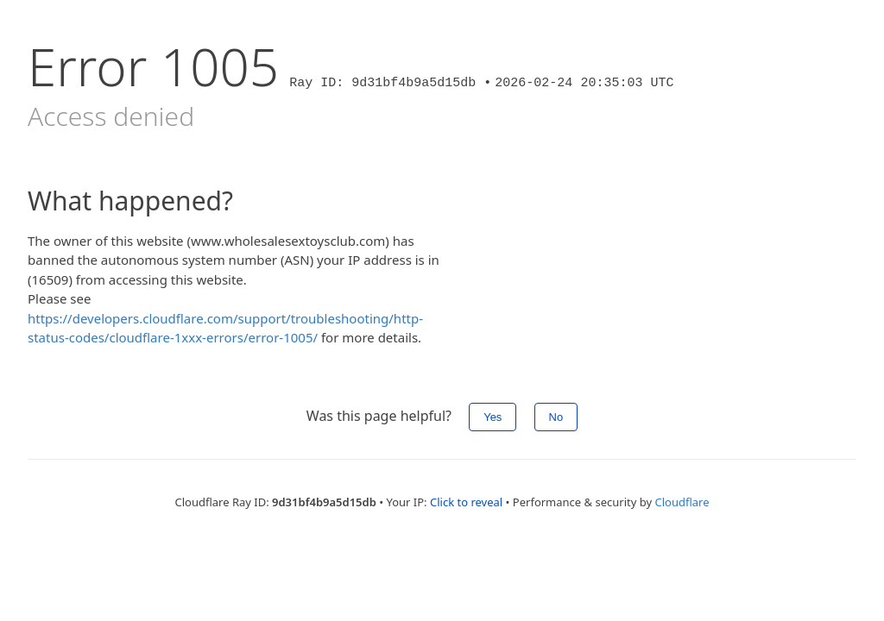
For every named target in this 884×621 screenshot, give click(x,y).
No (556, 417)
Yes (492, 417)
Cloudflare (681, 502)
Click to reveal (466, 502)
